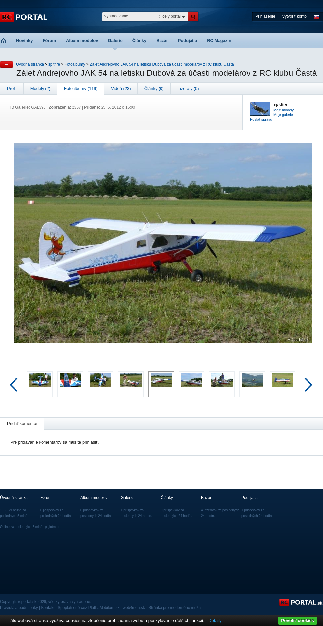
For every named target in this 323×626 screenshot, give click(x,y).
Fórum (49, 40)
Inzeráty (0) (188, 88)
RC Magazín (219, 40)
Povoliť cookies (297, 620)
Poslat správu (261, 119)
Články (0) (154, 88)
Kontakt (48, 607)
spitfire (54, 64)
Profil (12, 88)
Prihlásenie (265, 16)
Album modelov (82, 40)
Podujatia (187, 40)
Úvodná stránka (30, 64)
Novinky (24, 40)
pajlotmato (52, 527)
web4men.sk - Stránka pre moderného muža (162, 607)
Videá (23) (121, 88)
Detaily (215, 620)
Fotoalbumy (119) (81, 88)
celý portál (171, 16)
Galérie (115, 40)
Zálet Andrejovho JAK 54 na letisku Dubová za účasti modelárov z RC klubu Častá (162, 64)
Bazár (162, 40)
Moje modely (283, 110)
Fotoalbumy (75, 64)
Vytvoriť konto (294, 16)
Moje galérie (283, 115)
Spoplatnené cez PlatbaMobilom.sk (88, 607)
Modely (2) (40, 88)
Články (139, 40)
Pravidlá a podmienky (19, 607)
